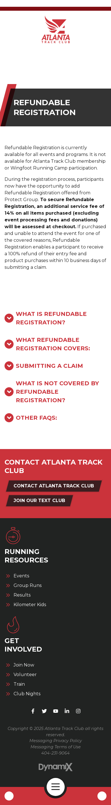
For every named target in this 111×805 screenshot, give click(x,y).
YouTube (55, 711)
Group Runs (28, 585)
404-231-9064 (55, 753)
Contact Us (101, 795)
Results (22, 595)
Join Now (24, 665)
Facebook (33, 711)
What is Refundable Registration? (51, 318)
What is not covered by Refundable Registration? (57, 392)
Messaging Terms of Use (56, 746)
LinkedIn (67, 711)
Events (21, 576)
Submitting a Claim (49, 365)
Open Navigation (58, 787)
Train (19, 684)
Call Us (9, 795)
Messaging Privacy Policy (55, 740)
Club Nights (27, 693)
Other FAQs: (36, 417)
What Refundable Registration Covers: (53, 344)
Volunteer (25, 674)
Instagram (78, 711)
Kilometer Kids (30, 604)
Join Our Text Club (39, 500)
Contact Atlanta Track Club (54, 486)
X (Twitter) (44, 711)
